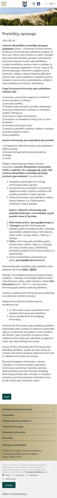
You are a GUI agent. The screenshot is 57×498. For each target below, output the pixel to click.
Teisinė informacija (12, 426)
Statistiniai (32, 475)
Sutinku (9, 485)
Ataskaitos (8, 415)
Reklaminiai (9, 479)
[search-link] (45, 3)
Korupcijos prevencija (13, 432)
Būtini (6, 475)
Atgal (7, 396)
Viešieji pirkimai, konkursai (16, 420)
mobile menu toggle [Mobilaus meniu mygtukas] (3, 3)
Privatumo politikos (34, 472)
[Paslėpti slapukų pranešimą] (54, 466)
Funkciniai (18, 475)
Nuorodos (7, 437)
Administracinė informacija (17, 409)
